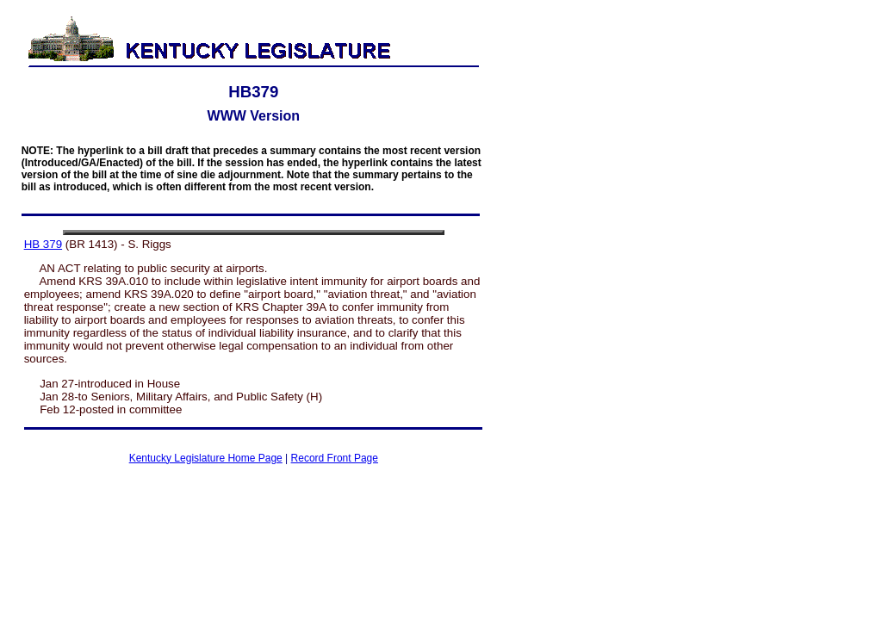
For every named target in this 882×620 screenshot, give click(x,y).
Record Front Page (334, 458)
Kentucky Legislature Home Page (206, 458)
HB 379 (43, 244)
